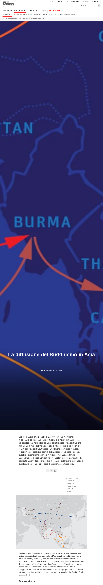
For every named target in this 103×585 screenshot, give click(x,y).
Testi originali (58, 14)
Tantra (51, 14)
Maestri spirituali (69, 14)
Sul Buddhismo (7, 14)
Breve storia (70, 483)
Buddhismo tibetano (20, 10)
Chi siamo (43, 10)
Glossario (75, 2)
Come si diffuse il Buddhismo (71, 487)
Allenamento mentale (40, 14)
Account (95, 2)
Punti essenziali (7, 10)
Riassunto (69, 491)
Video (85, 2)
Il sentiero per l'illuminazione (22, 14)
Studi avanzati (32, 10)
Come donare (54, 10)
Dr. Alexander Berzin (47, 370)
